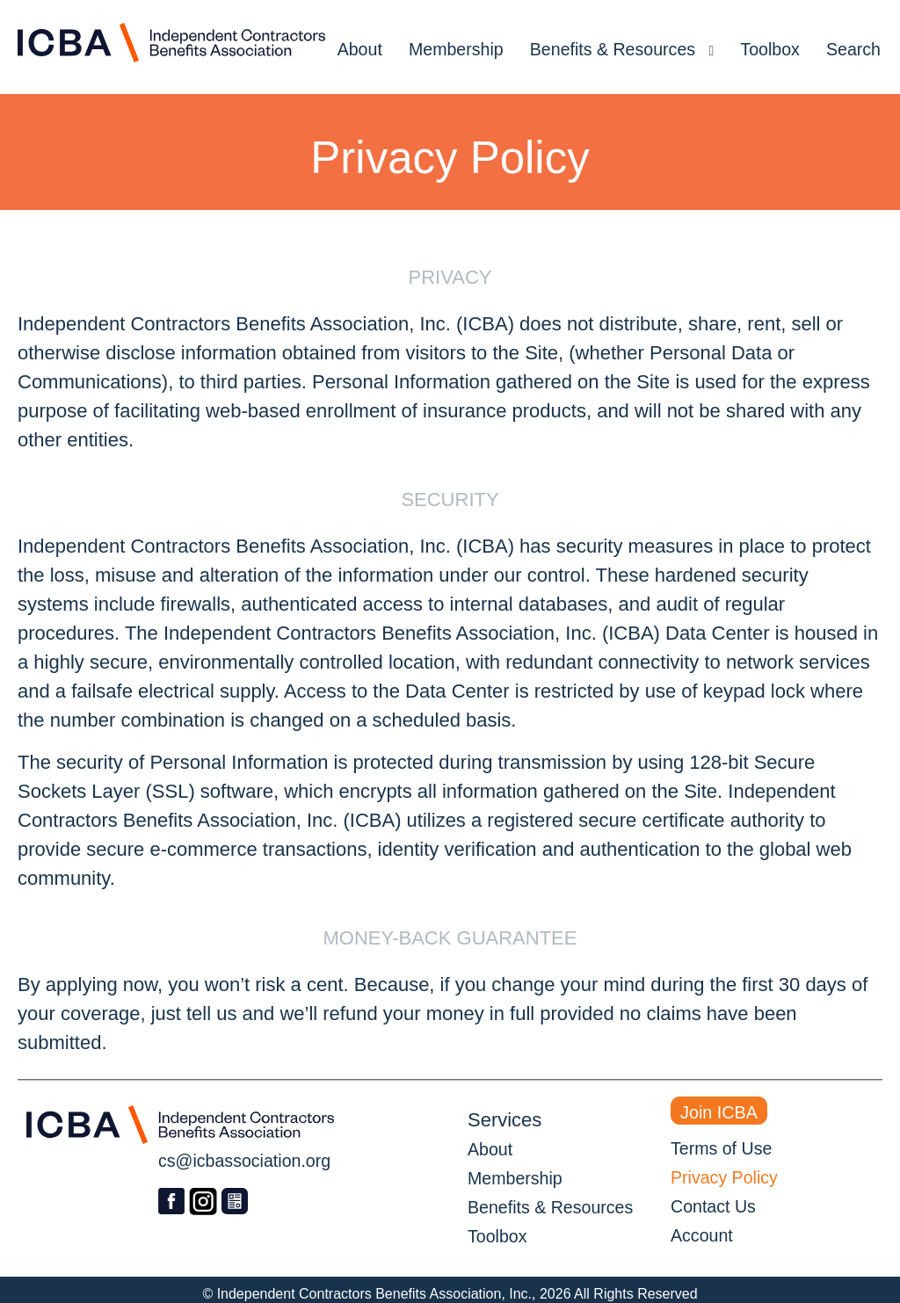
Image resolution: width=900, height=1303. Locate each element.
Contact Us (713, 1206)
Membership (456, 49)
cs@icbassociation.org (244, 1160)
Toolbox (769, 49)
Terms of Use (721, 1148)
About (360, 49)
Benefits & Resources (622, 49)
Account (702, 1235)
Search (853, 49)
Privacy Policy (724, 1177)
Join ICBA (719, 1112)
